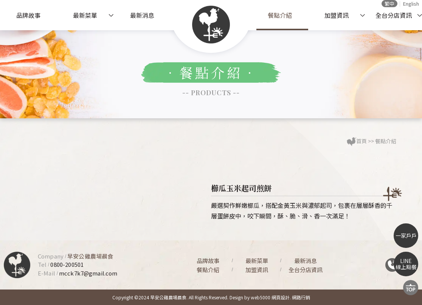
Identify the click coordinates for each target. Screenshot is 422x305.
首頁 (361, 141)
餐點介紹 (280, 15)
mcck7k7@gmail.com (88, 273)
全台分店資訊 (393, 15)
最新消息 (142, 15)
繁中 (389, 3)
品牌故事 (28, 15)
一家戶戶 (406, 235)
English (411, 3)
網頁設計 (281, 297)
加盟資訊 (336, 15)
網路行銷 (301, 297)
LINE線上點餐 (406, 264)
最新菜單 (85, 15)
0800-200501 (67, 264)
